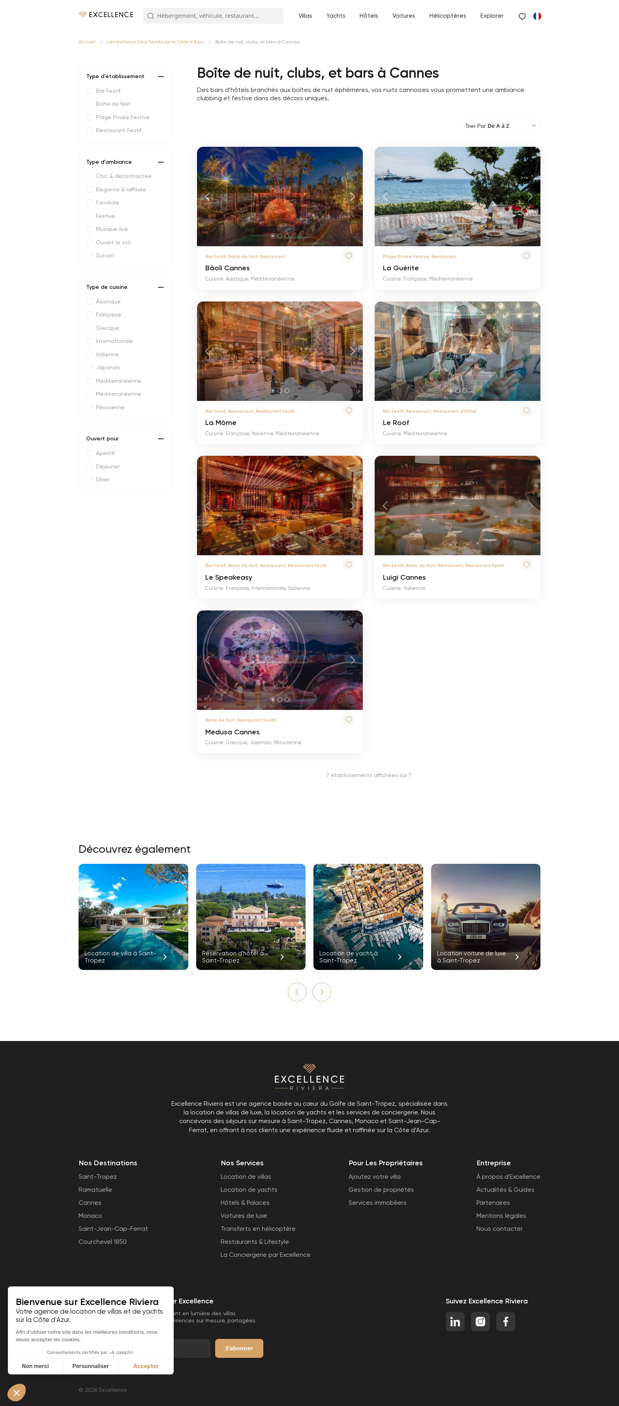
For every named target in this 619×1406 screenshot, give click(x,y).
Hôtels (369, 15)
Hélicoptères (448, 15)
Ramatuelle (95, 1189)
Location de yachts (249, 1189)
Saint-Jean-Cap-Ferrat (113, 1228)
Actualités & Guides (505, 1189)
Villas (305, 15)
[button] (297, 992)
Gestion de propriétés (381, 1189)
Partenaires (493, 1202)
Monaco (90, 1215)
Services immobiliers (378, 1202)
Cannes (90, 1202)
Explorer (492, 15)
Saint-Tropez (98, 1176)
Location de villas (246, 1176)
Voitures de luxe (244, 1215)
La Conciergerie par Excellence (266, 1254)
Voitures (403, 15)
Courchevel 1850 (103, 1241)
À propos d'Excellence (508, 1176)
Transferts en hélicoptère (258, 1228)
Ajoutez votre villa (375, 1176)
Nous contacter (499, 1228)
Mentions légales (501, 1215)
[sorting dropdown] (500, 126)
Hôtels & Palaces (245, 1202)
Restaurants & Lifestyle (255, 1241)
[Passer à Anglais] (536, 15)
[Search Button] (150, 16)
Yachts (335, 15)
